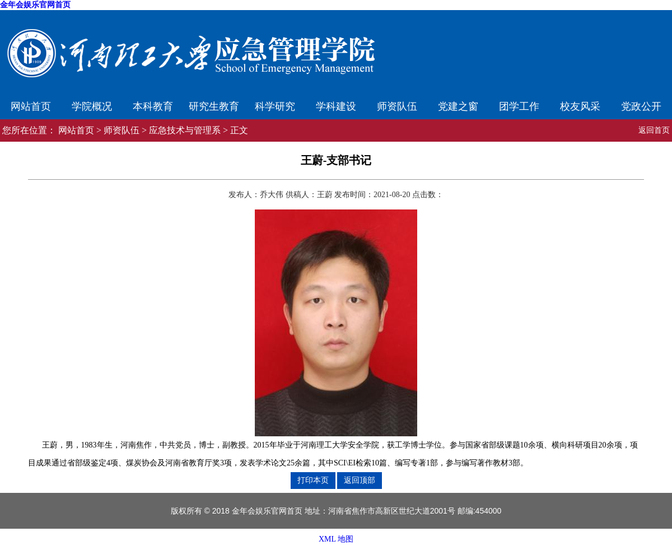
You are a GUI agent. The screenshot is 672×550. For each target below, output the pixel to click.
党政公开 (641, 106)
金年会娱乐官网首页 (35, 5)
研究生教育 (214, 106)
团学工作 (519, 106)
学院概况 (92, 106)
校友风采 (580, 106)
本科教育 (153, 106)
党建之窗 (458, 106)
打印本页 (313, 480)
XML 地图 (336, 539)
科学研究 (275, 106)
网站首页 (31, 106)
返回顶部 (359, 480)
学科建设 (336, 106)
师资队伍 (397, 106)
